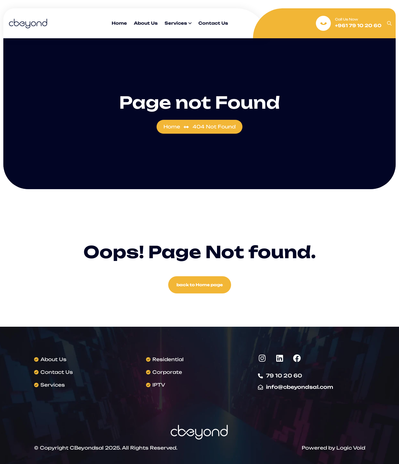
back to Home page (200, 284)
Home (119, 23)
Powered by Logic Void (333, 448)
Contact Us (213, 23)
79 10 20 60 (284, 375)
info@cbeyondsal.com (299, 387)
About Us (146, 23)
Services (176, 23)
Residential (168, 359)
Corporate (167, 372)
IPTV (158, 385)
